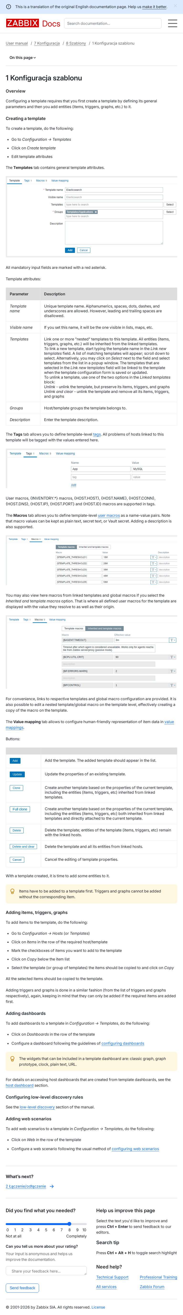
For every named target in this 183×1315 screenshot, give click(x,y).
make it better (154, 6)
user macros (109, 515)
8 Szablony (76, 43)
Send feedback (22, 1288)
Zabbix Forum (152, 1286)
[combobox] (113, 23)
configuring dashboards (123, 1043)
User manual (17, 43)
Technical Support (112, 1277)
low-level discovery (37, 1107)
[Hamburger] (172, 23)
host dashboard (20, 1085)
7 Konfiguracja (47, 43)
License (98, 1307)
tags (97, 434)
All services (106, 1286)
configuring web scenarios (135, 1148)
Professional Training (158, 1277)
